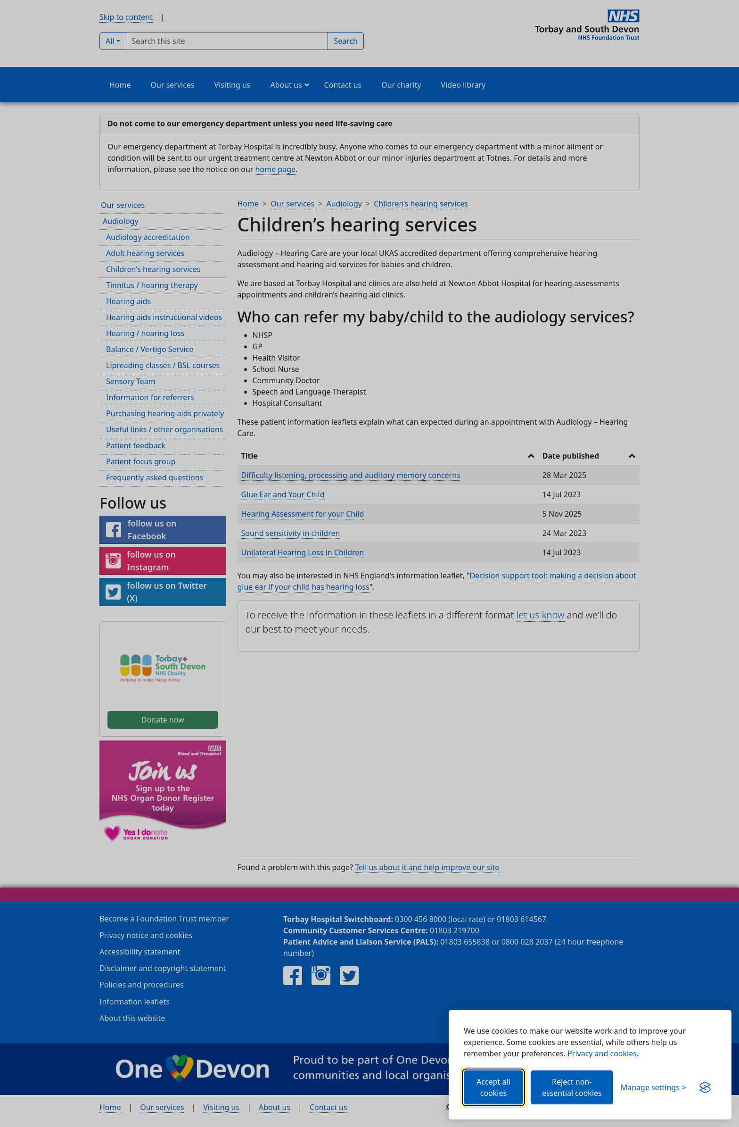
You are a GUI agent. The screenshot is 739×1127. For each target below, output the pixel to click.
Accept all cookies (493, 1087)
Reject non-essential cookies (572, 1087)
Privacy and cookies (602, 1053)
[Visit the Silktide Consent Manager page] (705, 1087)
